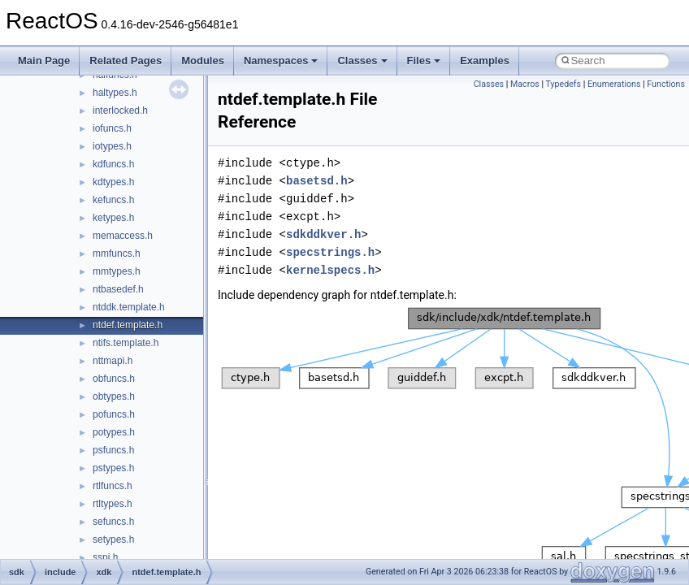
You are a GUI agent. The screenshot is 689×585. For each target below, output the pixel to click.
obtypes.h (114, 396)
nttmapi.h (112, 360)
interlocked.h (120, 110)
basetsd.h (317, 180)
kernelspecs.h (330, 270)
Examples (484, 60)
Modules (202, 60)
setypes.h (113, 539)
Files (424, 60)
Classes (362, 60)
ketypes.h (113, 217)
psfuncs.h (113, 450)
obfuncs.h (114, 378)
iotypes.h (112, 146)
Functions (666, 84)
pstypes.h (113, 468)
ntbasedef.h (118, 289)
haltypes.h (115, 92)
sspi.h (105, 557)
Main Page (44, 60)
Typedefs (563, 84)
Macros (525, 84)
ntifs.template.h (125, 343)
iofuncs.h (112, 128)
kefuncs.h (113, 200)
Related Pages (125, 60)
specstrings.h (330, 252)
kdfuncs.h (113, 164)
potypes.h (114, 432)
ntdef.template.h (127, 325)
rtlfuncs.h (112, 486)
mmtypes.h (117, 271)
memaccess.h (123, 235)
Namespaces (281, 60)
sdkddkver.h (323, 234)
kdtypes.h (113, 182)
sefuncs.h (113, 521)
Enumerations (614, 84)
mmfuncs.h (117, 253)
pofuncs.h (114, 414)
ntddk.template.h (129, 307)
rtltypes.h (112, 503)
